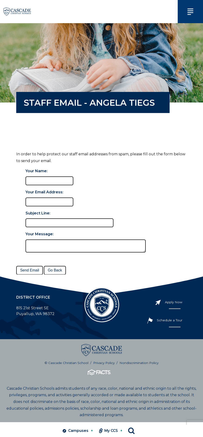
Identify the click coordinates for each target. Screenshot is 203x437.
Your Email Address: (44, 192)
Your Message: (40, 234)
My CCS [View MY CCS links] (110, 431)
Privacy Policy (104, 365)
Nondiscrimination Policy (138, 365)
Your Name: (37, 171)
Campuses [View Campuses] (75, 431)
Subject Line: (38, 213)
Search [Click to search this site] (132, 430)
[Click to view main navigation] (188, 11)
